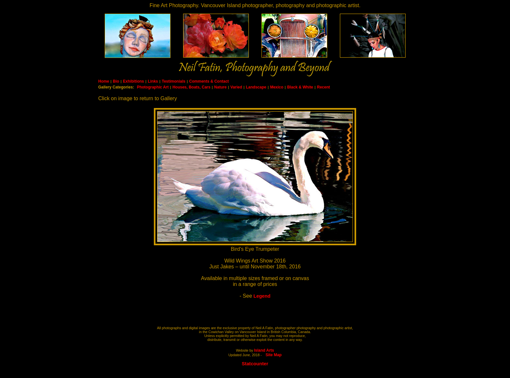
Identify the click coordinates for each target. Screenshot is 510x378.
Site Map (274, 355)
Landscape (256, 87)
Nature (220, 87)
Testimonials (173, 81)
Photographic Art (153, 87)
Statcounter (255, 363)
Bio (116, 81)
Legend (261, 296)
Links (153, 81)
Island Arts (264, 350)
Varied (236, 87)
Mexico (276, 87)
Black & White (300, 87)
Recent (323, 87)
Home (103, 81)
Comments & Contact (209, 81)
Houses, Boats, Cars (191, 87)
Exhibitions (133, 81)
